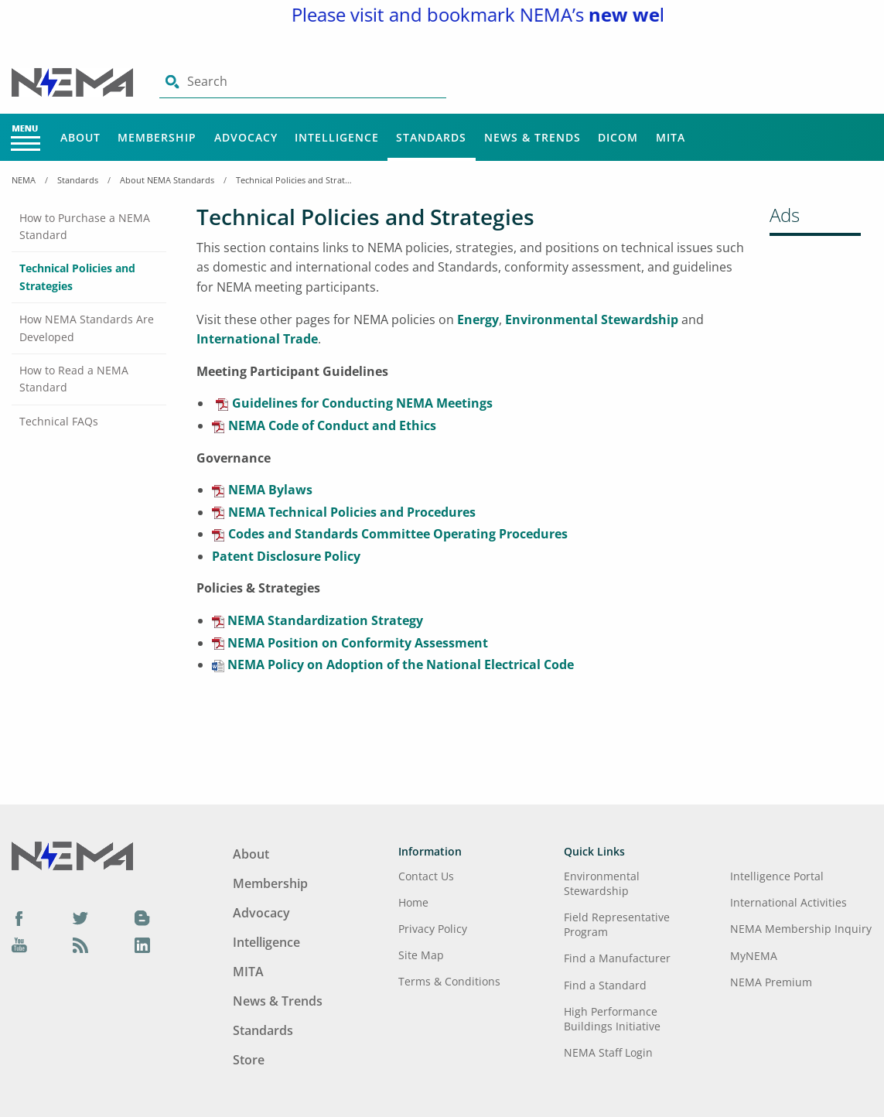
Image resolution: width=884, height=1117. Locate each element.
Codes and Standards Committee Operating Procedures (398, 533)
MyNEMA (753, 955)
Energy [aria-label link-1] (478, 319)
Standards (77, 180)
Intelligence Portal (777, 876)
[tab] (89, 227)
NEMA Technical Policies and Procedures (352, 512)
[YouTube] (19, 945)
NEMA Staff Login (608, 1052)
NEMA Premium (771, 982)
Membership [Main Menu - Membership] (157, 137)
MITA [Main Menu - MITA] (670, 137)
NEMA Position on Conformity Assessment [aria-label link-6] (356, 642)
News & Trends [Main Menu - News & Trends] (532, 137)
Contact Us (426, 876)
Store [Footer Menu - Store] (249, 1059)
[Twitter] (80, 917)
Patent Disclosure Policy (286, 556)
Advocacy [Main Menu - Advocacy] (246, 137)
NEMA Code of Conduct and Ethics (332, 425)
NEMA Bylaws (270, 489)
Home (413, 902)
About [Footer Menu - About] (251, 854)
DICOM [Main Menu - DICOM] (618, 137)
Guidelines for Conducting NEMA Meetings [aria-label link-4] (362, 403)
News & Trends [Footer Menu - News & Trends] (278, 1000)
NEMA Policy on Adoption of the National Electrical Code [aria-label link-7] (399, 664)
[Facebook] (19, 917)
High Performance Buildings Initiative (612, 1018)
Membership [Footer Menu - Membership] (270, 883)
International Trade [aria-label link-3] (257, 338)
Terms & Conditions (449, 981)
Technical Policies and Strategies (294, 180)
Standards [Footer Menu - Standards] (263, 1030)
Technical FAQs (58, 421)
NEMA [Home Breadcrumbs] (24, 180)
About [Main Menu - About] (80, 137)
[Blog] (142, 917)
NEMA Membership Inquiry (801, 928)
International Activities (788, 902)
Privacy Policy (432, 928)
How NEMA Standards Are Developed (86, 327)
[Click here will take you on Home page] (74, 81)
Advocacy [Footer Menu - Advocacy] (261, 912)
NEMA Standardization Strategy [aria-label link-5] (323, 620)
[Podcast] (80, 945)
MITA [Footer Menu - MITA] (248, 971)
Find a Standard (605, 985)
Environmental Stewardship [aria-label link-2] (591, 319)
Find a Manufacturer (617, 958)
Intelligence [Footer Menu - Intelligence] (266, 942)
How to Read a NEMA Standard (73, 379)
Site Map (421, 955)
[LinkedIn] (142, 945)
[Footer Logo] (72, 854)
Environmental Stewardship (602, 883)
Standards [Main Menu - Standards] (431, 137)
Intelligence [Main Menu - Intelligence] (337, 137)
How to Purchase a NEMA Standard (84, 226)
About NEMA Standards (167, 180)
